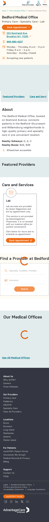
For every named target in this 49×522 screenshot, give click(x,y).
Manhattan (8, 433)
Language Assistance (36, 489)
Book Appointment (20, 240)
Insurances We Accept (14, 454)
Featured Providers (13, 96)
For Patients (9, 448)
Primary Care (9, 398)
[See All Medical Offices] (16, 357)
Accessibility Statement (13, 489)
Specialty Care (10, 408)
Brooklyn (7, 426)
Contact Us (8, 473)
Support (7, 469)
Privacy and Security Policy (15, 487)
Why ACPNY (9, 379)
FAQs (6, 476)
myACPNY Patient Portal (15, 451)
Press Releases (10, 386)
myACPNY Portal (14, 496)
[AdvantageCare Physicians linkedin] (16, 501)
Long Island (8, 429)
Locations (8, 419)
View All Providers (12, 411)
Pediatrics (8, 401)
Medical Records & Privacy (16, 458)
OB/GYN (7, 404)
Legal (5, 484)
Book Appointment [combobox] (17, 27)
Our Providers (10, 394)
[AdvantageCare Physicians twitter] (22, 501)
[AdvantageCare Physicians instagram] (11, 501)
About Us (8, 376)
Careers (7, 383)
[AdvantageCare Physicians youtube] (27, 501)
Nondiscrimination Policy (21, 484)
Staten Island (9, 440)
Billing (6, 461)
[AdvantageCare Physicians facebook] (5, 501)
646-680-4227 (15, 41)
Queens (7, 436)
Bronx (6, 423)
